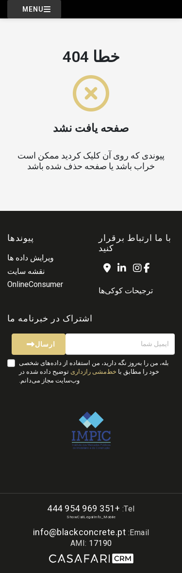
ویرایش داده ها (30, 257)
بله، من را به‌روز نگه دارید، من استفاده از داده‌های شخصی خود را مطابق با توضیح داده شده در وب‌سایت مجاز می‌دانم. (94, 371)
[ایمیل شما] (120, 344)
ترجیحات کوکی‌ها (126, 290)
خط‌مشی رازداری (93, 371)
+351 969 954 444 (83, 508)
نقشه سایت (26, 271)
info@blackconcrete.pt (79, 532)
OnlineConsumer (35, 284)
